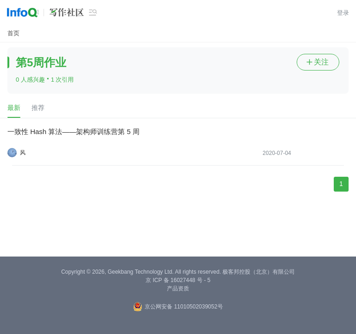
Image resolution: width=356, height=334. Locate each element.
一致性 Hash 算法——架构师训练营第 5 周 (73, 131)
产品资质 (178, 288)
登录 (343, 13)
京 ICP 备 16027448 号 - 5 (178, 280)
